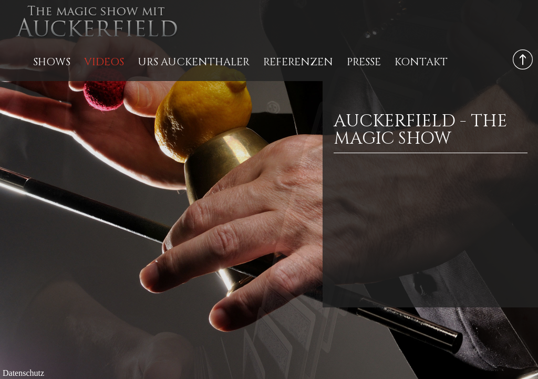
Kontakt (421, 62)
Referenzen (298, 62)
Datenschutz (23, 372)
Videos (104, 62)
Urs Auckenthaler (194, 62)
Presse (364, 62)
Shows (51, 62)
